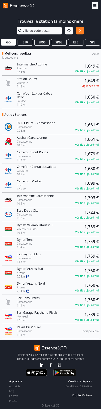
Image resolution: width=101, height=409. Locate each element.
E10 (25, 42)
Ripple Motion (82, 395)
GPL (92, 42)
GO (8, 42)
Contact (13, 396)
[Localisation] (69, 30)
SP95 (42, 42)
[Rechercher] (80, 30)
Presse (13, 400)
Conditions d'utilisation (78, 386)
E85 (75, 42)
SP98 (58, 42)
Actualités (14, 386)
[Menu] (95, 5)
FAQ (11, 391)
